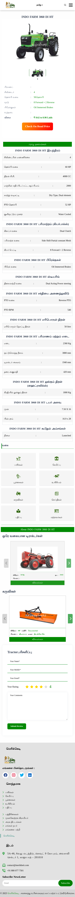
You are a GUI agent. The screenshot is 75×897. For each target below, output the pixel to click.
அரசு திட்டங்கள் (13, 822)
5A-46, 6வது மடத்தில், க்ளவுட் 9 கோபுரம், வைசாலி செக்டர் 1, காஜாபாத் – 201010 (38, 855)
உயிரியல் (10, 804)
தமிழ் (39, 5)
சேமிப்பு (9, 796)
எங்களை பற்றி (12, 829)
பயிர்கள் (9, 792)
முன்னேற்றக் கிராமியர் (16, 818)
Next (57, 563)
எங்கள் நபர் (11, 825)
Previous (17, 563)
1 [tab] (37, 79)
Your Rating (12, 686)
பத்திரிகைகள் (12, 814)
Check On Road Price (37, 126)
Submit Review (16, 726)
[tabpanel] (37, 73)
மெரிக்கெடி (9, 836)
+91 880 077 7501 (13, 870)
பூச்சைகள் (10, 800)
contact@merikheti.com (15, 865)
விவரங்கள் (37, 576)
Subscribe (65, 883)
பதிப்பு (8, 807)
